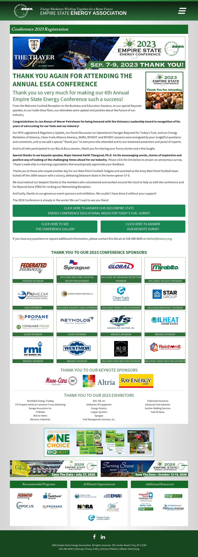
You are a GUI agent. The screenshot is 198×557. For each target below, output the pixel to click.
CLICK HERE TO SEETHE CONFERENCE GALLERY (55, 226)
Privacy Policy (92, 548)
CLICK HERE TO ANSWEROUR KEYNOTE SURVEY (143, 226)
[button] (182, 11)
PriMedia (113, 548)
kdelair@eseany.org (159, 239)
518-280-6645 (66, 548)
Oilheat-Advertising (129, 548)
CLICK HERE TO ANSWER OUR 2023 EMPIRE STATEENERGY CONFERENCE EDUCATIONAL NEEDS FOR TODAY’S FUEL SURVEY (99, 210)
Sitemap (79, 548)
